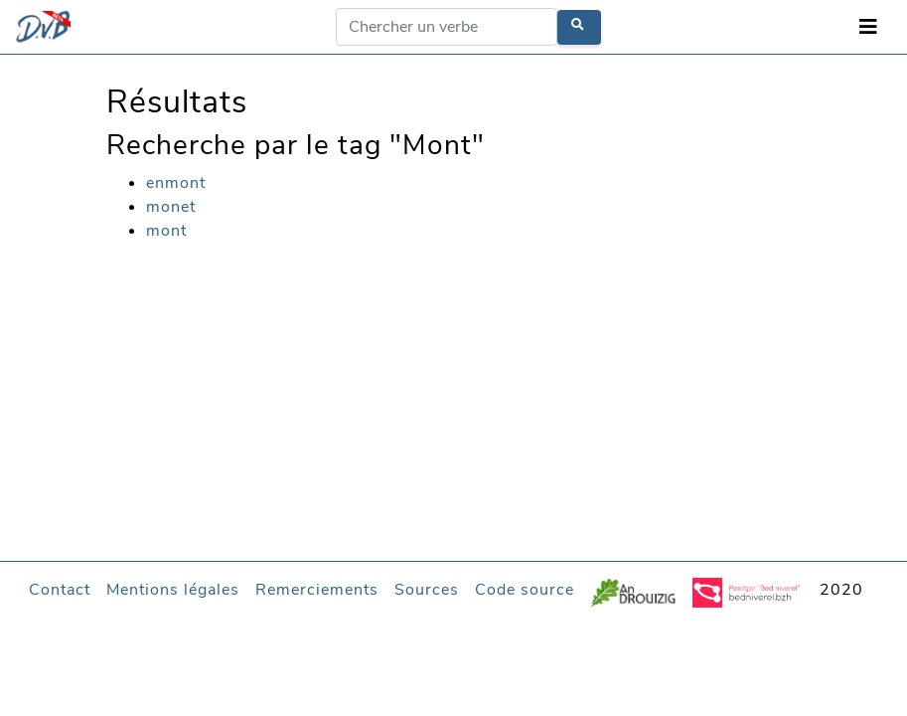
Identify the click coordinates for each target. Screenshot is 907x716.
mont (166, 231)
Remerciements (316, 590)
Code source (524, 590)
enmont (176, 183)
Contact (59, 590)
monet (171, 207)
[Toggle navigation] (868, 27)
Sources (426, 590)
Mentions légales (172, 590)
